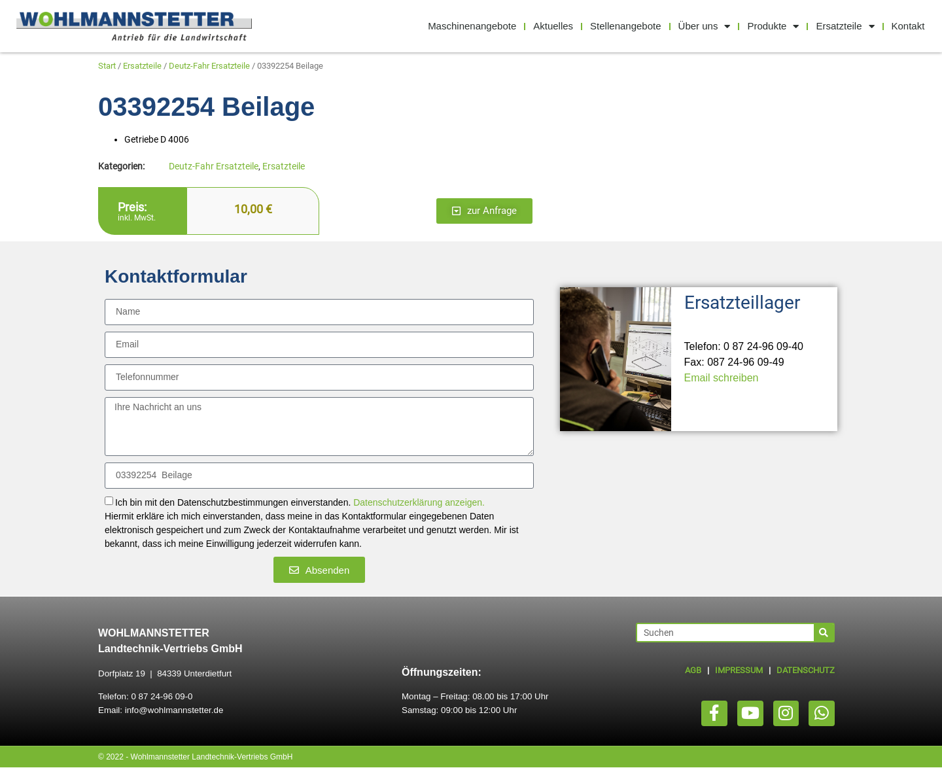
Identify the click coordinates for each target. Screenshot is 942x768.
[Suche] (823, 632)
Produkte (773, 26)
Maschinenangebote (472, 25)
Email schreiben (721, 377)
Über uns (704, 26)
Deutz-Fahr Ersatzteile (209, 66)
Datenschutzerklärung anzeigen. (419, 503)
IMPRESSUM (739, 670)
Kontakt (908, 25)
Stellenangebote (625, 25)
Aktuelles (553, 25)
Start (107, 66)
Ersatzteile (845, 26)
